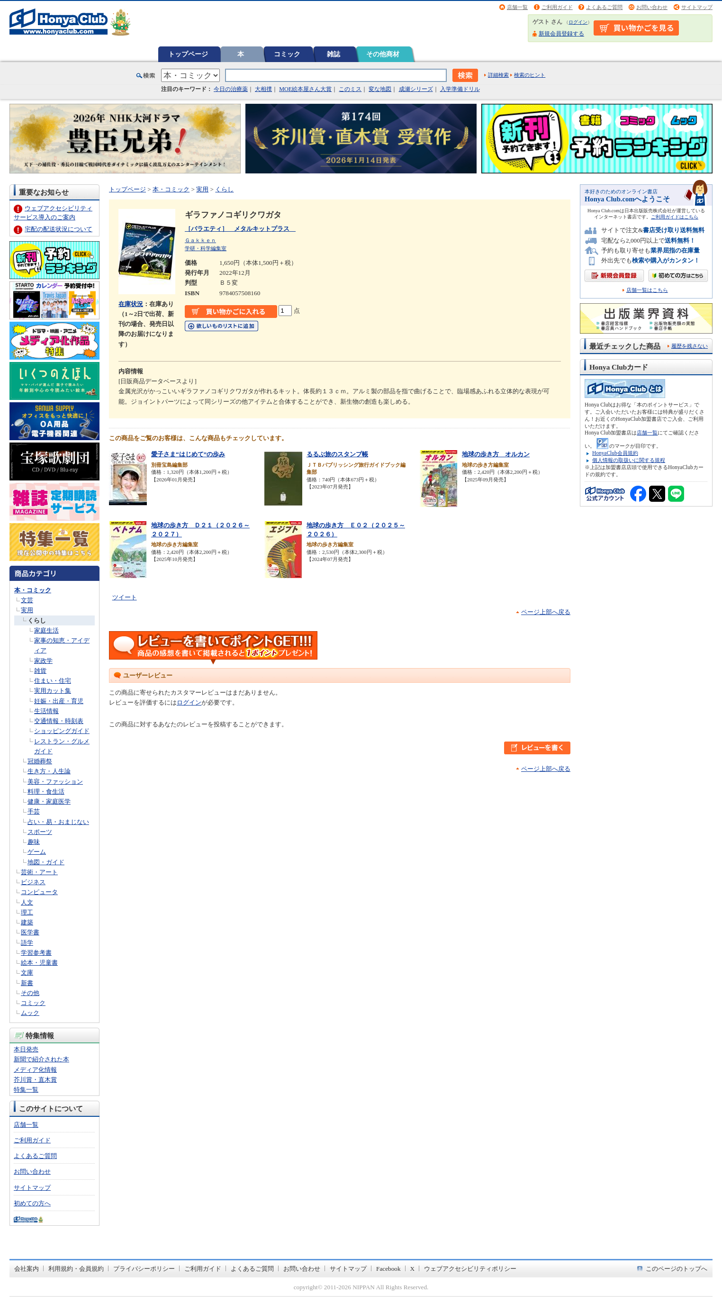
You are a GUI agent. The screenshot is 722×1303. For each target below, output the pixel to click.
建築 (27, 922)
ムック (30, 1012)
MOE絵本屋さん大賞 (305, 89)
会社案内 (26, 1268)
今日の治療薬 (231, 89)
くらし (36, 620)
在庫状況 (130, 304)
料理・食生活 (45, 791)
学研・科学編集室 (205, 248)
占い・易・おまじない (58, 821)
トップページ (188, 54)
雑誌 (333, 54)
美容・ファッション (55, 781)
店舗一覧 (517, 7)
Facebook (388, 1268)
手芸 (33, 811)
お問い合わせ (652, 7)
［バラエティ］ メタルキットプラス (240, 228)
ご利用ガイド (557, 7)
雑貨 (40, 670)
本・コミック (32, 590)
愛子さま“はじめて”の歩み (188, 454)
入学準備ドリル (460, 89)
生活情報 (46, 711)
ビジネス (33, 882)
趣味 (33, 841)
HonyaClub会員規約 (615, 453)
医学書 (30, 932)
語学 (27, 942)
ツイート (124, 597)
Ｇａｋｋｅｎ (200, 240)
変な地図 (380, 89)
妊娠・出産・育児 (58, 701)
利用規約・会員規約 (76, 1268)
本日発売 (26, 1049)
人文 (27, 902)
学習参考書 (36, 952)
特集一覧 (26, 1089)
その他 (30, 992)
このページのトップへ (676, 1268)
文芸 (27, 600)
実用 (27, 610)
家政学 (43, 660)
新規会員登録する (561, 33)
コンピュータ (39, 892)
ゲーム (36, 851)
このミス (350, 89)
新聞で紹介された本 (41, 1059)
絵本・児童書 (39, 962)
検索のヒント (529, 75)
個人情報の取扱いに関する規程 (628, 460)
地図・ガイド (45, 862)
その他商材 (382, 54)
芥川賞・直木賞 (35, 1079)
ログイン (578, 22)
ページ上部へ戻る (545, 611)
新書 (27, 982)
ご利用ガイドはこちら (674, 216)
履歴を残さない (689, 346)
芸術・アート (39, 872)
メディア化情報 (35, 1069)
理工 (27, 912)
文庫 (27, 972)
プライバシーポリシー (144, 1268)
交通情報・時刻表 (58, 720)
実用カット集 (52, 690)
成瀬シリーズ (416, 89)
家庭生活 (46, 630)
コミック (287, 54)
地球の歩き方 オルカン (496, 454)
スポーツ (39, 831)
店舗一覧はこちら (647, 290)
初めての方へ (32, 1203)
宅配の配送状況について (58, 229)
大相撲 (263, 89)
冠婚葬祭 (39, 761)
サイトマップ (697, 7)
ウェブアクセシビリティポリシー (470, 1268)
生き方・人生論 (49, 771)
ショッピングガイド (62, 730)
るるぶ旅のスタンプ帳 (337, 454)
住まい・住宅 (52, 680)
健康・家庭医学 (49, 801)
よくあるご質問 (604, 7)
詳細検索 (498, 75)
